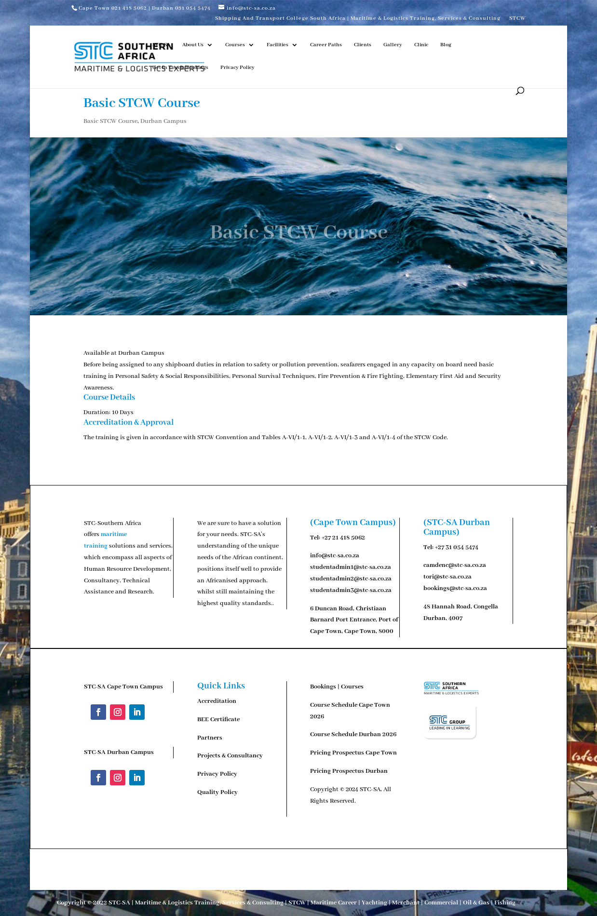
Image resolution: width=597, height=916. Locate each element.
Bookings (323, 687)
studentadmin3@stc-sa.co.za (351, 590)
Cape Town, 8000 (368, 631)
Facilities (277, 44)
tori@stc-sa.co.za (447, 577)
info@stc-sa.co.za (334, 556)
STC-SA (161, 44)
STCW (517, 18)
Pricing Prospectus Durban (349, 771)
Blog (445, 44)
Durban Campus (163, 121)
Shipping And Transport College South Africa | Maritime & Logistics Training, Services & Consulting (358, 18)
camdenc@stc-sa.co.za (454, 565)
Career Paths (326, 44)
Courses (235, 44)
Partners (209, 738)
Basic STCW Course (110, 121)
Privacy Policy (237, 67)
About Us (193, 44)
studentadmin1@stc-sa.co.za (350, 567)
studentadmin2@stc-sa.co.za (351, 579)
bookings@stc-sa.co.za (455, 588)
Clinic (421, 44)
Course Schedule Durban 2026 (353, 734)
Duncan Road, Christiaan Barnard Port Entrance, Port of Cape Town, (354, 620)
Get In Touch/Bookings (180, 67)
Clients (362, 44)
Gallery (392, 44)
